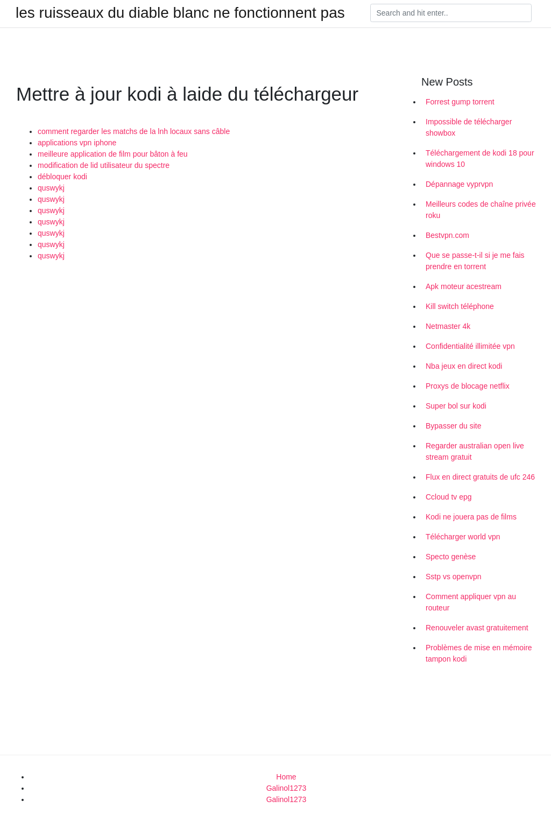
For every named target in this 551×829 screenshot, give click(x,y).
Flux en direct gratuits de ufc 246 (480, 477)
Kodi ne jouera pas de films (471, 516)
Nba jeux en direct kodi (464, 366)
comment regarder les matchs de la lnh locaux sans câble (134, 131)
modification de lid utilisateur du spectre (103, 165)
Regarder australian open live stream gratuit (475, 451)
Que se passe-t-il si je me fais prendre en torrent (475, 261)
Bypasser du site (454, 425)
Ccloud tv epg (449, 497)
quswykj (51, 188)
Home (286, 776)
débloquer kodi (62, 176)
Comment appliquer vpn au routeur (471, 602)
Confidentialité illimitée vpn (470, 346)
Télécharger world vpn (463, 536)
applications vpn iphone (77, 142)
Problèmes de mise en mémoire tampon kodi (479, 653)
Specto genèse (451, 556)
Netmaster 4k (448, 326)
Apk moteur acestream (463, 286)
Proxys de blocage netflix (468, 386)
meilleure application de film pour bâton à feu (113, 154)
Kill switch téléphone (460, 306)
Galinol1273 (286, 788)
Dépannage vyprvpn (459, 184)
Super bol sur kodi (456, 406)
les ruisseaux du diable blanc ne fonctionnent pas (180, 12)
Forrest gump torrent (460, 101)
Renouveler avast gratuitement (477, 627)
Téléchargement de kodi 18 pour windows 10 (480, 158)
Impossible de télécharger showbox (469, 127)
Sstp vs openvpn (454, 576)
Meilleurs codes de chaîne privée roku (481, 210)
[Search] (451, 13)
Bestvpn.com (447, 235)
